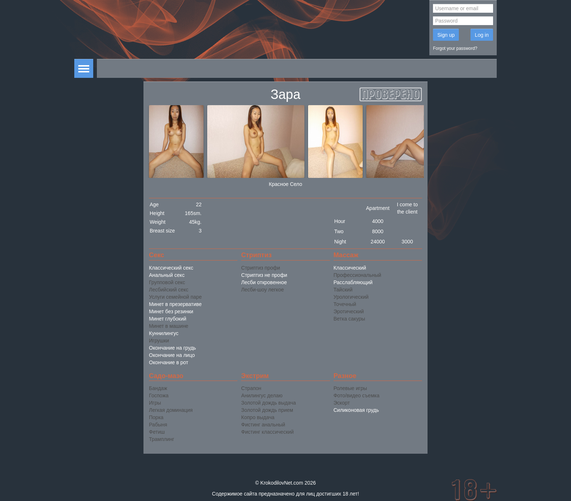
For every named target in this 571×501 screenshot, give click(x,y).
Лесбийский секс (168, 290)
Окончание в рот (168, 362)
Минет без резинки (171, 311)
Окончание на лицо (172, 355)
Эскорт (342, 403)
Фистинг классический (267, 432)
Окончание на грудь (172, 348)
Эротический (349, 311)
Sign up (445, 35)
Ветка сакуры (349, 319)
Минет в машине (168, 326)
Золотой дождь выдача (268, 403)
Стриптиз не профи (264, 275)
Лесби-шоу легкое (262, 290)
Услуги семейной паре (175, 297)
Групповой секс (167, 282)
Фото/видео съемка (356, 395)
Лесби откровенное (264, 282)
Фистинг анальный (263, 425)
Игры (155, 403)
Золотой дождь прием (267, 410)
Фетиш (157, 432)
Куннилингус (163, 333)
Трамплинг (161, 439)
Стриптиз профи (260, 268)
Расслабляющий (353, 282)
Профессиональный (357, 275)
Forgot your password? (455, 48)
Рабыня (158, 425)
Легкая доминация (171, 410)
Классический (350, 268)
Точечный (345, 304)
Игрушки (159, 340)
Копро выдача (257, 417)
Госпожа (159, 395)
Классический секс (171, 268)
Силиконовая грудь (356, 410)
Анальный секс (167, 275)
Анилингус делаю (261, 395)
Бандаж (158, 388)
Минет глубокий (167, 319)
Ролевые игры (350, 388)
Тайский (343, 290)
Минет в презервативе (175, 304)
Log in (482, 35)
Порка (156, 417)
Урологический (351, 297)
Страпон (251, 388)
